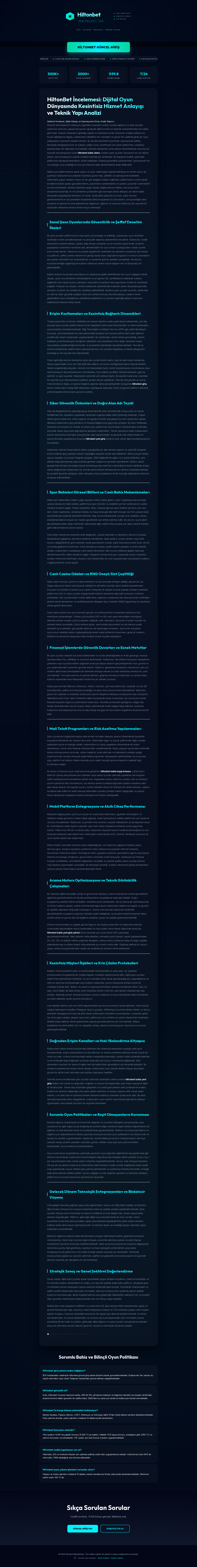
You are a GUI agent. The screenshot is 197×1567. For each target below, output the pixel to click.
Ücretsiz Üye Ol (115, 1528)
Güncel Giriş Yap (82, 1528)
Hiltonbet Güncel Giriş (99, 47)
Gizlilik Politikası (103, 1558)
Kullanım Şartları (117, 1558)
